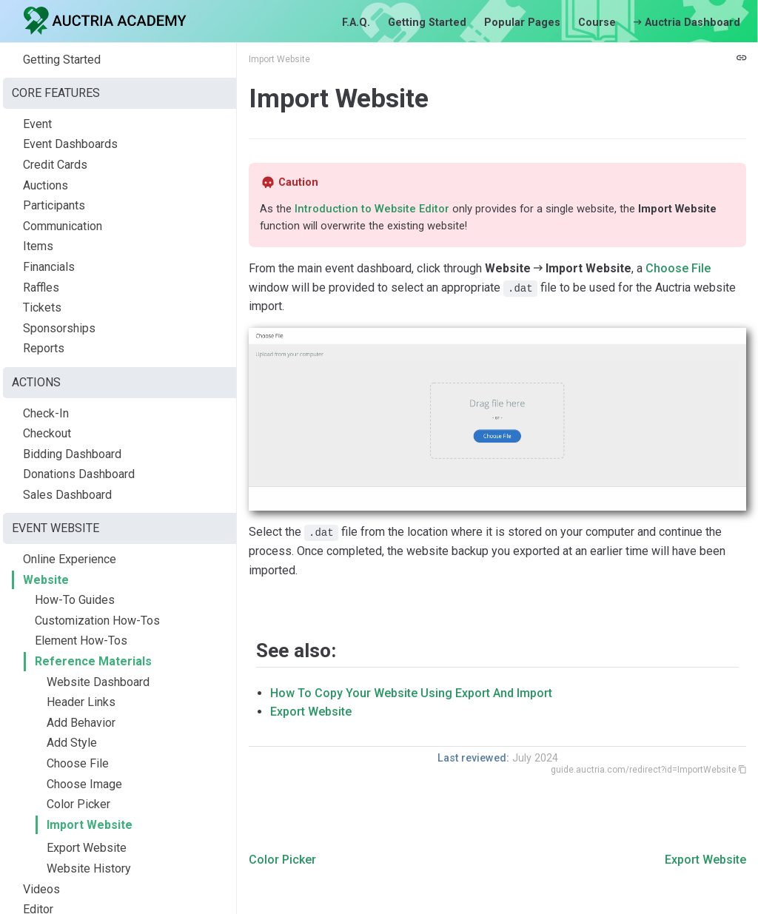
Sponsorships (59, 328)
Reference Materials (93, 661)
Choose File (78, 763)
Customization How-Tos (97, 621)
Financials (49, 267)
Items (38, 246)
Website (46, 580)
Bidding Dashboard (72, 454)
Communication (62, 226)
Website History (89, 868)
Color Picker (78, 804)
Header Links (81, 702)
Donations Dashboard (79, 474)
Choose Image (84, 784)
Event (37, 124)
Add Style (72, 743)
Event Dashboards (70, 144)
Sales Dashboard (67, 495)
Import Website (90, 825)
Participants (54, 205)
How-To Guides (75, 600)
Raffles (41, 287)
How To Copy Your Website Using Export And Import (411, 693)
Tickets (42, 307)
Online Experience (69, 559)
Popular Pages (522, 22)
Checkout (47, 433)
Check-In (46, 413)
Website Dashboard (98, 682)
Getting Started (427, 22)
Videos (41, 889)
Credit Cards (55, 165)
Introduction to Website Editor (372, 208)
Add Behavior (81, 723)
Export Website (87, 848)
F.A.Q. (356, 22)
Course (597, 22)
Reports (43, 348)
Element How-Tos (81, 641)
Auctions (45, 185)
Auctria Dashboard (687, 22)
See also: (296, 650)
